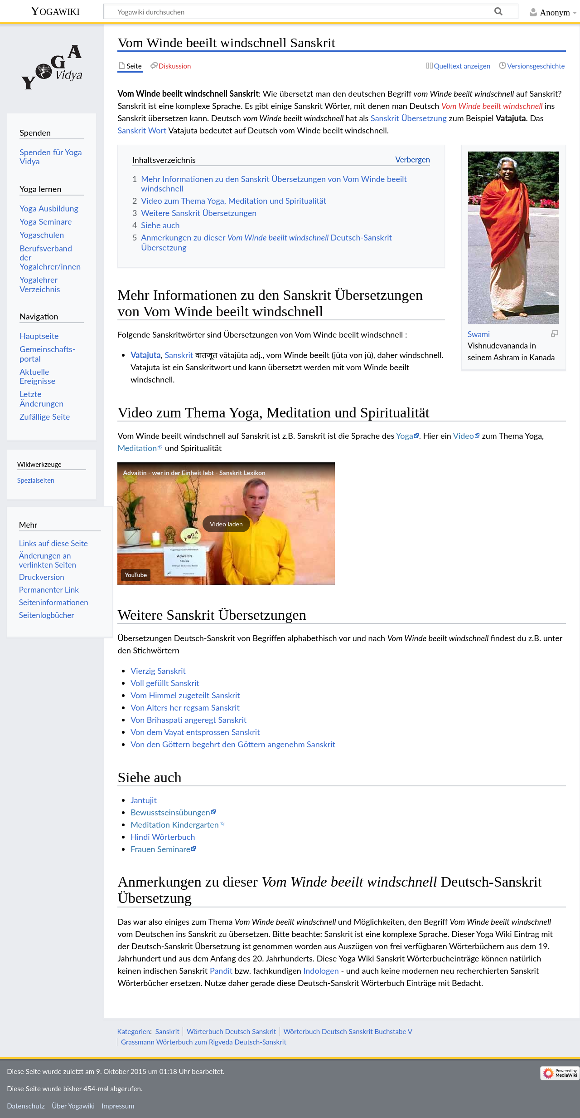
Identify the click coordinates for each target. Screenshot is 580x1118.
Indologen (320, 971)
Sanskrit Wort (141, 130)
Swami (479, 334)
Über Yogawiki (73, 1106)
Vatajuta (145, 355)
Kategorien (133, 1031)
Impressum (118, 1106)
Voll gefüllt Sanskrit (164, 683)
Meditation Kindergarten (174, 824)
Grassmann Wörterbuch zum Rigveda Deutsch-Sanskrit (203, 1042)
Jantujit (143, 800)
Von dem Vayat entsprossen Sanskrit (195, 732)
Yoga (404, 436)
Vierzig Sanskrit (158, 671)
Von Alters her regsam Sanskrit (185, 707)
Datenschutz (26, 1106)
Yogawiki (55, 11)
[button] (226, 523)
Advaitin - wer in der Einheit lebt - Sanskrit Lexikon (194, 472)
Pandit (221, 971)
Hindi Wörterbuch (162, 837)
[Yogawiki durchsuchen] (311, 11)
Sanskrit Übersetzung (409, 118)
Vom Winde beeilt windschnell (492, 106)
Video (463, 436)
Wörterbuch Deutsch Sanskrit (231, 1031)
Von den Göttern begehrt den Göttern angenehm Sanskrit (232, 744)
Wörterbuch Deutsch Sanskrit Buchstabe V (347, 1031)
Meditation (137, 448)
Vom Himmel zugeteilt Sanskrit (185, 695)
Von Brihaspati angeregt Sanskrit (188, 720)
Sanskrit (178, 355)
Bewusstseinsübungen (170, 812)
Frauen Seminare (160, 849)
